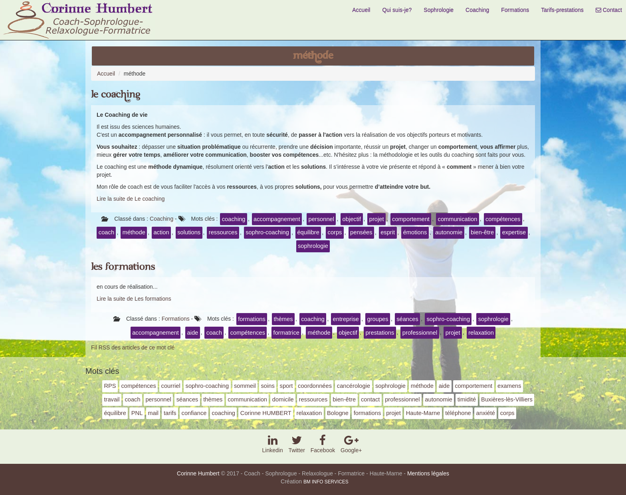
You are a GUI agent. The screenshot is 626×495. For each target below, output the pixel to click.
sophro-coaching (267, 232)
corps (335, 232)
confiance (194, 413)
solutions (188, 232)
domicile (283, 399)
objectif (352, 219)
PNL (137, 413)
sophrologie (313, 246)
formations (251, 319)
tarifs (170, 413)
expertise (514, 232)
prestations (379, 332)
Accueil (361, 10)
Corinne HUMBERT (265, 413)
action (161, 232)
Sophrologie (439, 10)
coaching (234, 219)
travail (111, 399)
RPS (110, 386)
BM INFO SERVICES (326, 482)
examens (509, 386)
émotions (415, 232)
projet (376, 219)
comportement (411, 219)
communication (457, 219)
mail (153, 413)
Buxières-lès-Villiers (507, 399)
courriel (170, 386)
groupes (377, 319)
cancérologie (353, 386)
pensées (361, 232)
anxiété (485, 413)
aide (192, 332)
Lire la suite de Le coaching (130, 199)
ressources (223, 232)
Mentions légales (428, 473)
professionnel (419, 332)
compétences (502, 219)
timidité (467, 399)
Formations (515, 10)
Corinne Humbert (198, 473)
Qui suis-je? (397, 10)
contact (370, 399)
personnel (321, 219)
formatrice (286, 332)
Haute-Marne (423, 413)
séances (407, 319)
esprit (387, 232)
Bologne (338, 413)
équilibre (308, 232)
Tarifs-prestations (562, 10)
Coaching (477, 10)
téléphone (458, 413)
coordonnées (315, 386)
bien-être (482, 232)
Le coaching (115, 94)
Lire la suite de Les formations (134, 298)
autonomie (449, 232)
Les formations (123, 267)
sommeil (245, 386)
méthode (134, 232)
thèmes (283, 319)
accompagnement (277, 219)
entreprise (346, 319)
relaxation (481, 332)
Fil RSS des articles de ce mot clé (132, 347)
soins (267, 386)
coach (106, 232)
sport (286, 386)
